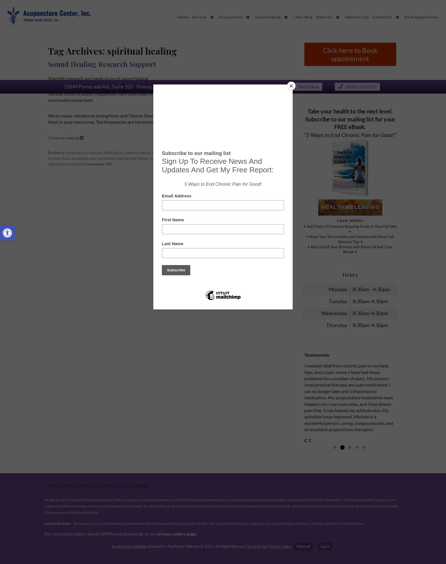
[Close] (291, 86)
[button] (7, 233)
